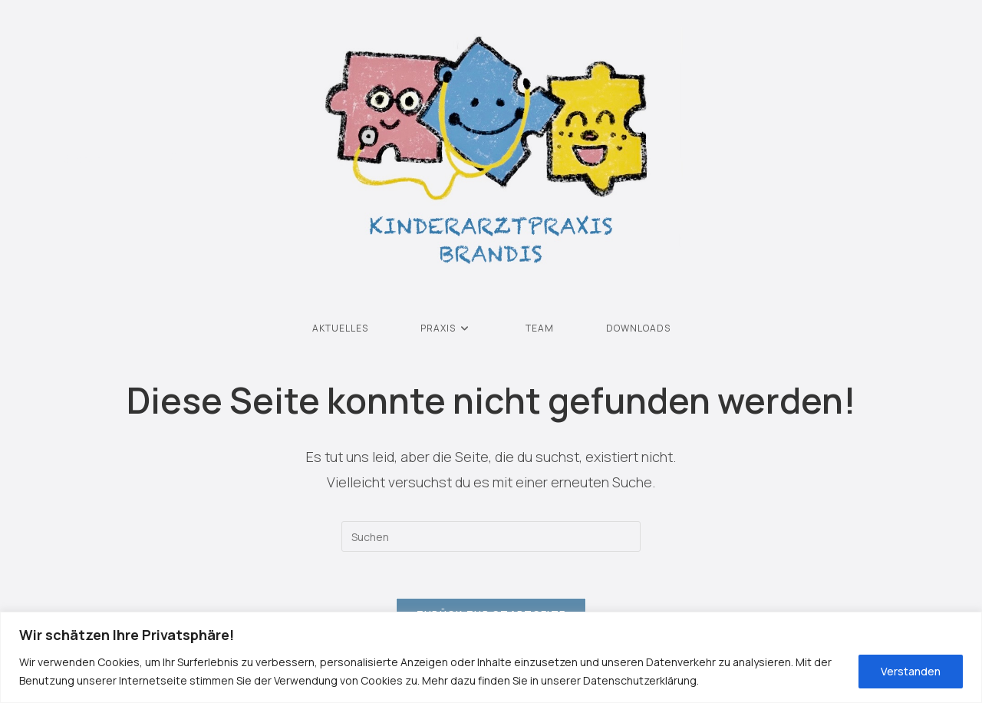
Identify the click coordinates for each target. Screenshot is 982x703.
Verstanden (911, 671)
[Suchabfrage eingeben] (491, 536)
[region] (491, 657)
